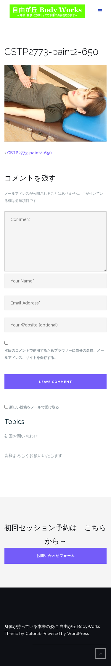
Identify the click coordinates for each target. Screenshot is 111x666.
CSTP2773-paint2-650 (29, 152)
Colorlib (33, 633)
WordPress (78, 633)
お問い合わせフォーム (55, 556)
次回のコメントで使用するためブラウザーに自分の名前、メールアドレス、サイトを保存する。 (54, 354)
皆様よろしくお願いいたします (33, 455)
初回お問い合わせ (21, 436)
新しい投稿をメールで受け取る (34, 407)
